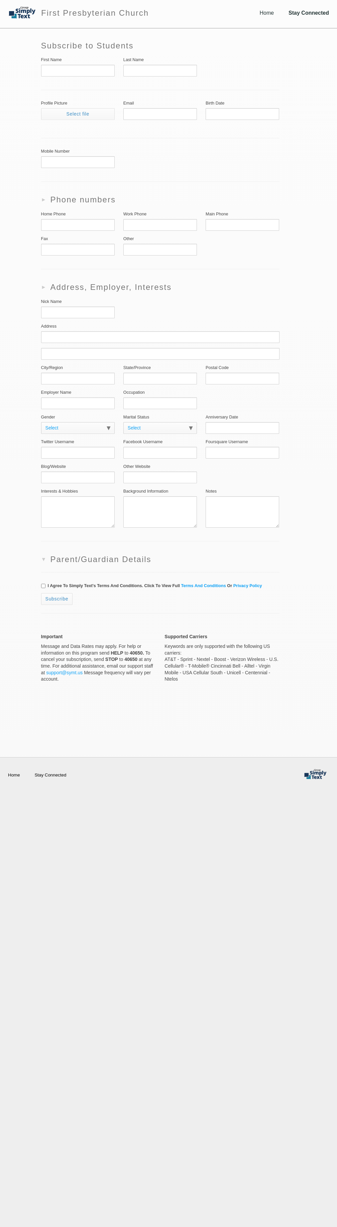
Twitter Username (57, 442)
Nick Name (51, 301)
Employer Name (56, 392)
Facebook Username (142, 442)
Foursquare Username (227, 442)
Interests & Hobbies (59, 491)
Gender (48, 417)
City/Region (52, 367)
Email (128, 103)
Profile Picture (54, 103)
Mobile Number (55, 151)
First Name (51, 59)
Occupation (134, 392)
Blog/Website (53, 466)
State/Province (137, 367)
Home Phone (53, 214)
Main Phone (217, 214)
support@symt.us (64, 672)
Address (49, 326)
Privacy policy (247, 585)
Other (128, 238)
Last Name (133, 59)
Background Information (145, 491)
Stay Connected (309, 13)
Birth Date (215, 103)
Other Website (136, 466)
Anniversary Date (222, 417)
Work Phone (134, 214)
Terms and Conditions (203, 585)
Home (267, 13)
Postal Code (217, 367)
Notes (211, 491)
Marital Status (136, 417)
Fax (44, 238)
